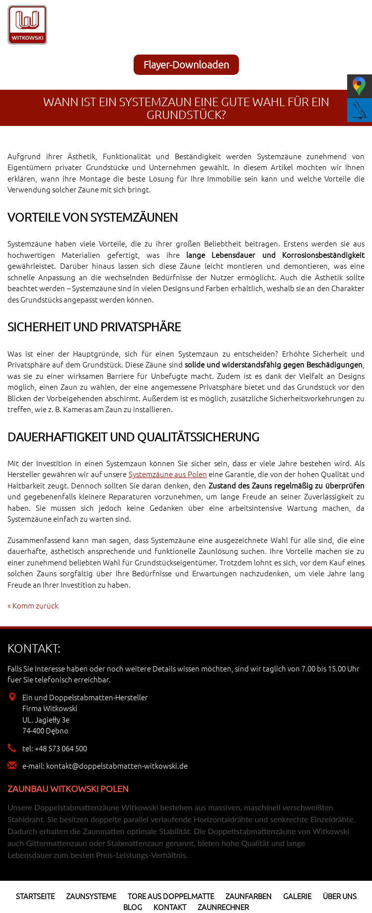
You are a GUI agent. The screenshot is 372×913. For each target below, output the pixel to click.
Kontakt (169, 907)
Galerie (297, 896)
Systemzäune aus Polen (168, 474)
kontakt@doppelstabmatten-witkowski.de (117, 765)
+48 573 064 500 (61, 748)
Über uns (340, 896)
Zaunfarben (248, 896)
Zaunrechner (223, 907)
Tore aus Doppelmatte (171, 896)
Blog (132, 907)
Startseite (35, 896)
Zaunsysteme (91, 896)
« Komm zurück (32, 605)
